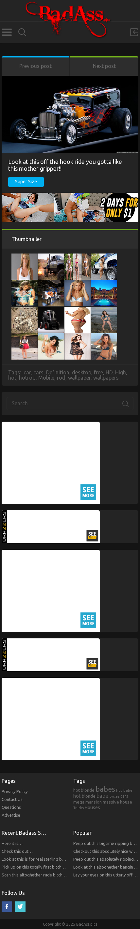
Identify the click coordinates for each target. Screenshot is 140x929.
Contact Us (12, 799)
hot (12, 378)
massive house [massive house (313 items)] (117, 802)
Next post (104, 66)
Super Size (26, 181)
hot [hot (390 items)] (77, 796)
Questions (11, 807)
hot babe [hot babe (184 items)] (124, 790)
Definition (57, 372)
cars (38, 372)
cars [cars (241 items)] (124, 796)
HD (109, 372)
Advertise (11, 815)
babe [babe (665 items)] (102, 796)
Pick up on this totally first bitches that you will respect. (54, 867)
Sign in (134, 32)
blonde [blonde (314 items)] (89, 796)
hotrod (27, 378)
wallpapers (106, 378)
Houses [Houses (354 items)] (92, 807)
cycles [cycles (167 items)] (114, 796)
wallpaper (79, 378)
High (120, 372)
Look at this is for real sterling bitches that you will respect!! (58, 859)
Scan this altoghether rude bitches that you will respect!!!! (56, 875)
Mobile (46, 378)
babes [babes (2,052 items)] (105, 789)
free (98, 372)
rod (61, 378)
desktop (81, 372)
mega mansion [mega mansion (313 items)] (87, 802)
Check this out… (17, 851)
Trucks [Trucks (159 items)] (78, 808)
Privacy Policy (14, 791)
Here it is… (12, 843)
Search (22, 32)
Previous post (35, 66)
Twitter (20, 906)
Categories (7, 32)
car (27, 372)
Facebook (7, 906)
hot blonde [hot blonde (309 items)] (84, 790)
